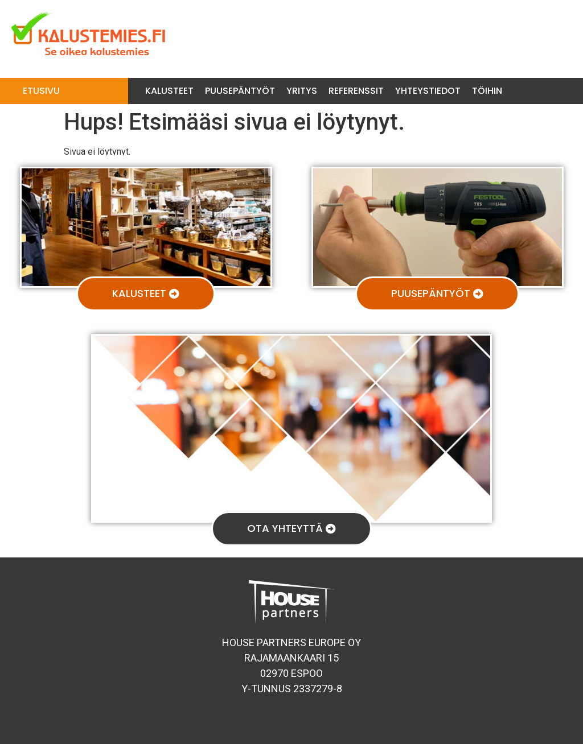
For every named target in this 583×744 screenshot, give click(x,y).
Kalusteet (169, 90)
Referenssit (356, 90)
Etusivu (41, 90)
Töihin (487, 90)
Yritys (301, 90)
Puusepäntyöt (240, 90)
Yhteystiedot (428, 90)
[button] (145, 293)
